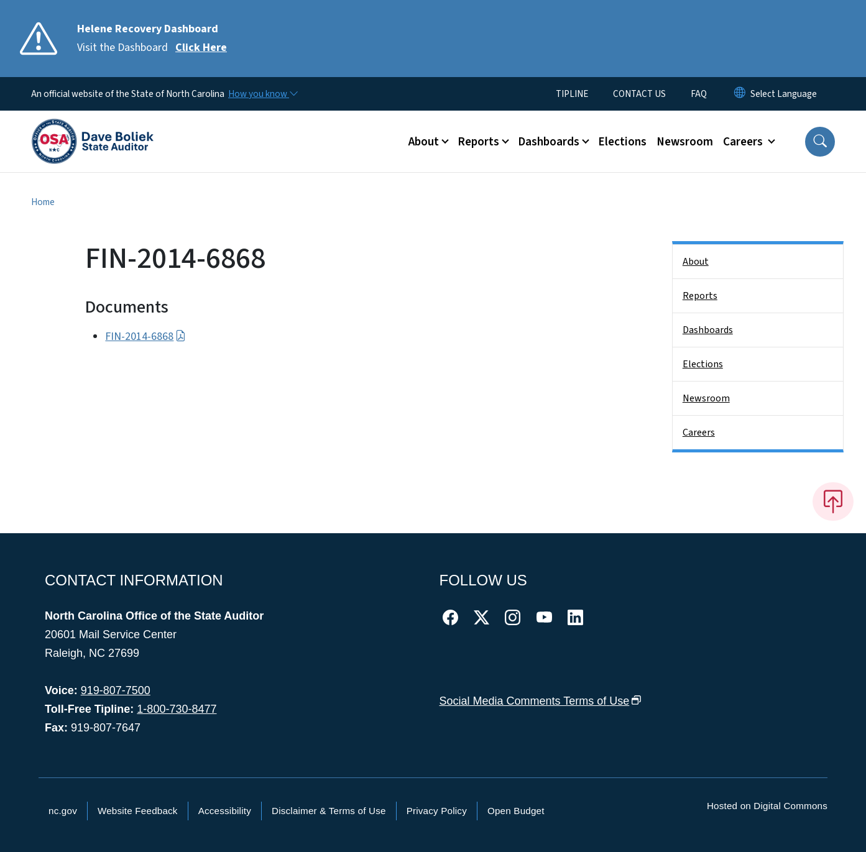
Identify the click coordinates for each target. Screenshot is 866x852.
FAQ (699, 94)
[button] (820, 142)
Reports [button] (478, 141)
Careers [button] (744, 141)
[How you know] (262, 94)
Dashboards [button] (548, 141)
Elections (622, 141)
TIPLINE (572, 94)
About (696, 261)
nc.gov (62, 810)
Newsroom (684, 141)
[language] (783, 94)
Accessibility (224, 810)
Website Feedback (138, 810)
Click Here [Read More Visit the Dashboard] (201, 47)
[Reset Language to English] (739, 94)
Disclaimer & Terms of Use (329, 810)
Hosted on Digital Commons (767, 805)
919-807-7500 (115, 690)
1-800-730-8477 (176, 709)
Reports (700, 296)
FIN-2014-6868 (145, 336)
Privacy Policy (437, 810)
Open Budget (516, 810)
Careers (699, 432)
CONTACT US (639, 94)
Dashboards (708, 330)
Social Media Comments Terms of (541, 701)
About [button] (423, 141)
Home (43, 202)
